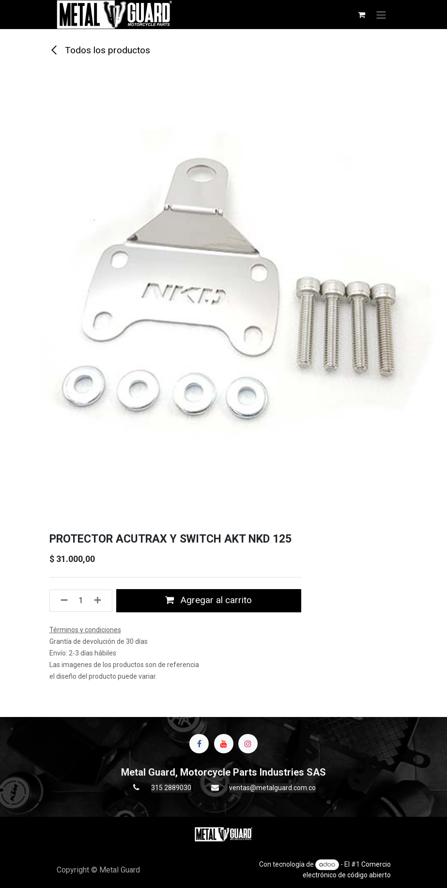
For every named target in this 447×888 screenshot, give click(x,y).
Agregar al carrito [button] (208, 600)
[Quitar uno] (61, 600)
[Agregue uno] (100, 600)
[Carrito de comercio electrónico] (361, 14)
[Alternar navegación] (381, 14)
